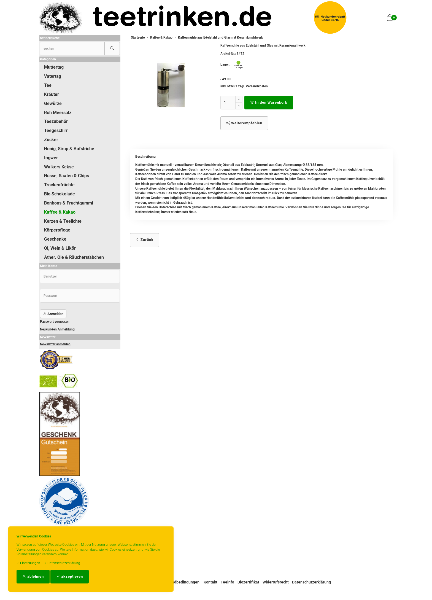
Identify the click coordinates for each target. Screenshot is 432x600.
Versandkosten (257, 86)
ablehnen (33, 576)
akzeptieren (69, 576)
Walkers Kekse (59, 166)
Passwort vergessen (54, 322)
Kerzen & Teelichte (63, 221)
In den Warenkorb (268, 102)
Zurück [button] (144, 240)
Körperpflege (57, 230)
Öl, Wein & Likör (60, 248)
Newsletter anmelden (55, 344)
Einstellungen (28, 563)
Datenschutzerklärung (62, 563)
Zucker (51, 139)
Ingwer (51, 157)
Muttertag (54, 67)
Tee (48, 85)
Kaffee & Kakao (59, 212)
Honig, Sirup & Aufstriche (69, 148)
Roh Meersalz (57, 112)
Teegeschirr (56, 130)
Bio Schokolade (59, 194)
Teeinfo (227, 582)
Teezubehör (56, 121)
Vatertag (52, 76)
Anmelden (53, 314)
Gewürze (53, 103)
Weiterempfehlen (244, 123)
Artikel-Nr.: (228, 54)
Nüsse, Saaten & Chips (66, 175)
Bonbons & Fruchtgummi (68, 203)
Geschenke (55, 239)
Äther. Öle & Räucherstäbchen (74, 257)
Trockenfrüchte (59, 184)
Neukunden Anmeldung (57, 329)
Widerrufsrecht (276, 582)
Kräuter (51, 94)
